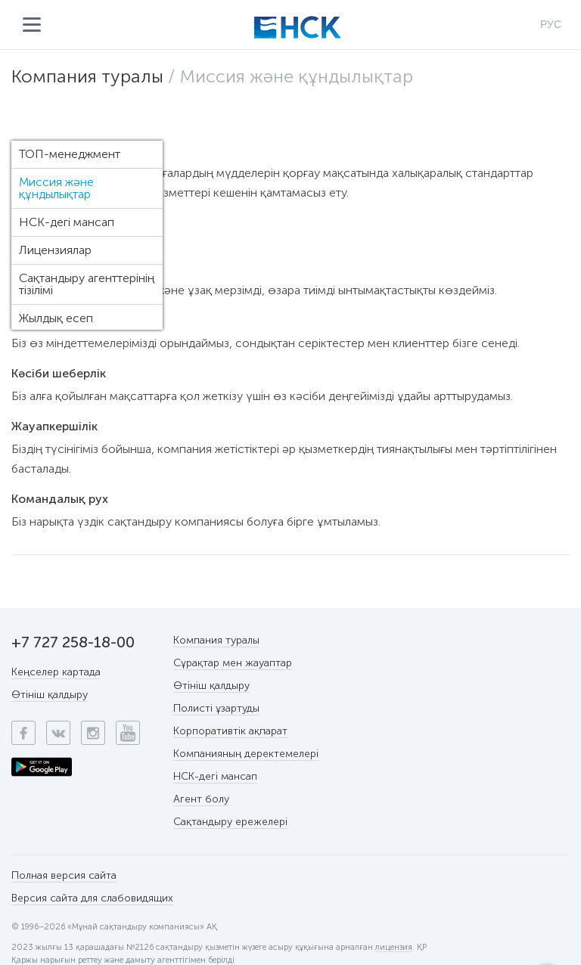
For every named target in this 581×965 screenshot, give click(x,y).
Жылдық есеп (56, 318)
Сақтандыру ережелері (230, 821)
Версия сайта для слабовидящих (92, 898)
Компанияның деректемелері (245, 753)
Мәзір (32, 25)
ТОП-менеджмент (69, 154)
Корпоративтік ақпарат (230, 731)
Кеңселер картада (56, 672)
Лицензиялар (55, 250)
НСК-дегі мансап (66, 222)
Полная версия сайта (64, 875)
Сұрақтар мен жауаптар (232, 662)
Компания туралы (87, 76)
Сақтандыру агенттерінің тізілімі (86, 284)
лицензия (393, 947)
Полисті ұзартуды (216, 708)
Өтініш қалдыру (49, 694)
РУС (550, 24)
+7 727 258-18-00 (73, 642)
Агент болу (201, 799)
